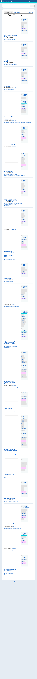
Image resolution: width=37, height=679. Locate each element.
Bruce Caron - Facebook (9, 498)
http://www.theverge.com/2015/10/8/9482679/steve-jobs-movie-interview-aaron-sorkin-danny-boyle (13, 204)
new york (23, 132)
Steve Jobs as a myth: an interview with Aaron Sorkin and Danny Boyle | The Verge (10, 199)
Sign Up (30, 1)
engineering (24, 513)
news (22, 134)
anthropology (24, 376)
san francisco (24, 269)
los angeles (24, 371)
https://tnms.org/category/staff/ (9, 89)
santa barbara (24, 47)
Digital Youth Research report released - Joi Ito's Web (9, 382)
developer (23, 316)
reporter (23, 136)
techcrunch (24, 536)
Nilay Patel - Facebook (9, 227)
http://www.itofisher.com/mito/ (9, 411)
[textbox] (16, 6)
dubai (23, 359)
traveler (23, 430)
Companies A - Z (21, 581)
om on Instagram (8, 278)
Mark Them (6, 1)
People (11, 1)
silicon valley (24, 110)
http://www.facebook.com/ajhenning (10, 477)
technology (23, 28)
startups (23, 104)
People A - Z (15, 581)
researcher (23, 374)
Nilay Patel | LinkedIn (8, 171)
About (34, 1)
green (23, 519)
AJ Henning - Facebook (9, 474)
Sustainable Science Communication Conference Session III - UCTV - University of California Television (10, 254)
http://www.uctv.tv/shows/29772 (9, 259)
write (25, 428)
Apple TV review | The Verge (10, 144)
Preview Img (11, 23)
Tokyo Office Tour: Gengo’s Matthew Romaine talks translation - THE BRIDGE (10, 342)
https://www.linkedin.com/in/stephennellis (11, 306)
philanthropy (24, 97)
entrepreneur (24, 322)
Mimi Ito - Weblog (8, 408)
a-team (23, 325)
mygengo (23, 323)
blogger (23, 334)
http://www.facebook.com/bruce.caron (10, 501)
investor (23, 271)
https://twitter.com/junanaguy (9, 39)
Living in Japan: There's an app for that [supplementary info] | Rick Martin (10, 569)
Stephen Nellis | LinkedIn (9, 303)
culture (23, 26)
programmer (24, 318)
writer (23, 130)
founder (23, 320)
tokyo (22, 314)
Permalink (14, 37)
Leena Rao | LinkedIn (8, 547)
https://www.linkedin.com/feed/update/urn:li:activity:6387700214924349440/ (17, 122)
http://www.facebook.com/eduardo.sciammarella (12, 528)
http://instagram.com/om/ (8, 281)
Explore (21, 1)
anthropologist (24, 30)
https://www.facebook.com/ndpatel (10, 231)
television (23, 106)
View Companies (29, 12)
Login (26, 1)
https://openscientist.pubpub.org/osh (10, 64)
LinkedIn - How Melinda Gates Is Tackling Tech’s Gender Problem (9, 118)
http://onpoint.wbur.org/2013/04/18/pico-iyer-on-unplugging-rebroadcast (11, 454)
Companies (16, 1)
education (23, 469)
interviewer (23, 112)
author (23, 426)
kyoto (22, 428)
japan (23, 24)
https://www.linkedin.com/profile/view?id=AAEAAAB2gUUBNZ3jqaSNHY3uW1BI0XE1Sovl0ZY (14, 175)
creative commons (23, 362)
